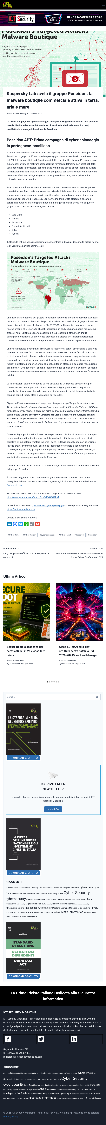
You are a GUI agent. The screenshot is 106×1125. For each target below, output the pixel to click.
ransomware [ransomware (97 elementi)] (23, 912)
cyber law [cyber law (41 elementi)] (39, 894)
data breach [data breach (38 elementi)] (71, 899)
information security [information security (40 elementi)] (81, 904)
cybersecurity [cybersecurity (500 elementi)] (16, 899)
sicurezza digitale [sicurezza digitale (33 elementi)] (50, 912)
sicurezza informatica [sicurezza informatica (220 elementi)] (69, 912)
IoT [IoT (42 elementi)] (50, 908)
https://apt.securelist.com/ (21, 509)
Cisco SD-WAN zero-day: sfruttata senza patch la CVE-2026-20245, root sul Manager (78, 651)
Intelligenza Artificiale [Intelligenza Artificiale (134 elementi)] (37, 907)
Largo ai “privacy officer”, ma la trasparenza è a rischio (27, 553)
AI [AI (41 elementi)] (6, 888)
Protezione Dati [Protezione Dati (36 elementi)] (11, 912)
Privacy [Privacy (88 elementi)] (94, 908)
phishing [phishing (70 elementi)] (86, 908)
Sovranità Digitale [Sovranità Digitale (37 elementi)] (90, 912)
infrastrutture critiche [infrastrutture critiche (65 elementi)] (15, 908)
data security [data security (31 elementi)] (21, 904)
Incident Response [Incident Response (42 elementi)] (67, 904)
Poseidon (92, 535)
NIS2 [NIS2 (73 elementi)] (79, 908)
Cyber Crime (13, 535)
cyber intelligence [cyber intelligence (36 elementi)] (29, 894)
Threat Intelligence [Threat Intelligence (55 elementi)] (29, 916)
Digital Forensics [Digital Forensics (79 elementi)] (33, 903)
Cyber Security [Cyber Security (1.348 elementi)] (77, 892)
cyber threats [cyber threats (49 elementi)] (51, 899)
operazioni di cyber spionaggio (48, 505)
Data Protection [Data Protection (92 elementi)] (92, 1085)
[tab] (47, 681)
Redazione (19, 113)
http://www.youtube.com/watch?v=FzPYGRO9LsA (33, 497)
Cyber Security (29, 535)
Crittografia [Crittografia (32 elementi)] (66, 888)
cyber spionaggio (48, 535)
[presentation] (26, 612)
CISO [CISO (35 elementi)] (40, 888)
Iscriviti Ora (53, 809)
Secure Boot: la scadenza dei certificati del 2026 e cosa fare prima (26, 651)
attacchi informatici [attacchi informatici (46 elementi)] (15, 888)
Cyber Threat (65, 535)
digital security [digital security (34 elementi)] (47, 904)
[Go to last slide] (8, 631)
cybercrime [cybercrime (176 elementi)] (86, 887)
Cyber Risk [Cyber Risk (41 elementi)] (59, 894)
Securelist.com (15, 485)
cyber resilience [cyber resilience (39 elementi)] (49, 894)
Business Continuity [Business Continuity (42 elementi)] (30, 888)
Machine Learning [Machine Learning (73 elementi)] (60, 908)
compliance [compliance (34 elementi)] (58, 888)
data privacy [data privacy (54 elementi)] (81, 899)
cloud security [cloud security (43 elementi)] (48, 888)
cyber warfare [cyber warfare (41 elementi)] (62, 899)
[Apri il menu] (103, 5)
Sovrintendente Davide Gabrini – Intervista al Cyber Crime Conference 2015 (79, 553)
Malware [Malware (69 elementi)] (73, 908)
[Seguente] (98, 631)
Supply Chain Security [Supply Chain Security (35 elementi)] (13, 916)
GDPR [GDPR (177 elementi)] (55, 903)
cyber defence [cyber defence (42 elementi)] (17, 894)
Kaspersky (79, 535)
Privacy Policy (10, 1116)
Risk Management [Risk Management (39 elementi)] (36, 912)
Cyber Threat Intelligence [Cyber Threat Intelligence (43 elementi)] (35, 899)
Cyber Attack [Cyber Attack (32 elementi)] (75, 888)
